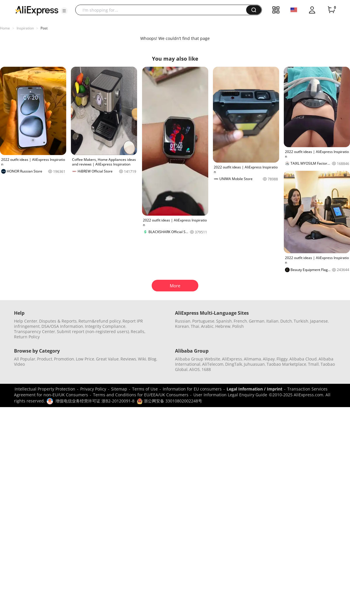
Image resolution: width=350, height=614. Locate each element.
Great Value (107, 359)
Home (5, 28)
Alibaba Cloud (303, 359)
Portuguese (203, 321)
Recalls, (138, 331)
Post (44, 28)
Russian (182, 321)
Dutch (286, 321)
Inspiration (25, 28)
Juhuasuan (254, 364)
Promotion (64, 359)
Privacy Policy (93, 389)
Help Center (25, 321)
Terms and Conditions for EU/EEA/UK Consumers (140, 394)
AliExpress (232, 359)
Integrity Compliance (105, 326)
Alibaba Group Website (197, 359)
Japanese (319, 321)
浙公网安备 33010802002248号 (169, 401)
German (257, 321)
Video (19, 364)
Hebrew (222, 326)
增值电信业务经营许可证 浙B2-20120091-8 (94, 401)
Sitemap (119, 389)
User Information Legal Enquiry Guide (230, 394)
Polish (238, 326)
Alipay (269, 359)
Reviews (128, 359)
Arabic (207, 326)
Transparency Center (34, 331)
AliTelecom (212, 364)
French (240, 321)
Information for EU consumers (192, 389)
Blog (152, 359)
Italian (272, 321)
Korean (182, 326)
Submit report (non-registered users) (93, 331)
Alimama (252, 359)
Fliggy (282, 359)
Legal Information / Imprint (254, 389)
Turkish (301, 321)
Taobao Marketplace (286, 364)
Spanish (224, 321)
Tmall (313, 364)
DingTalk (233, 364)
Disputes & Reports (58, 321)
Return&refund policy (99, 321)
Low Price (85, 359)
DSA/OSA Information (62, 326)
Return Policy (27, 336)
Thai (195, 326)
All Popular (24, 359)
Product (44, 359)
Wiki (142, 359)
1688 (206, 369)
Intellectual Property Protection (45, 389)
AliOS (194, 369)
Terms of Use (145, 389)
